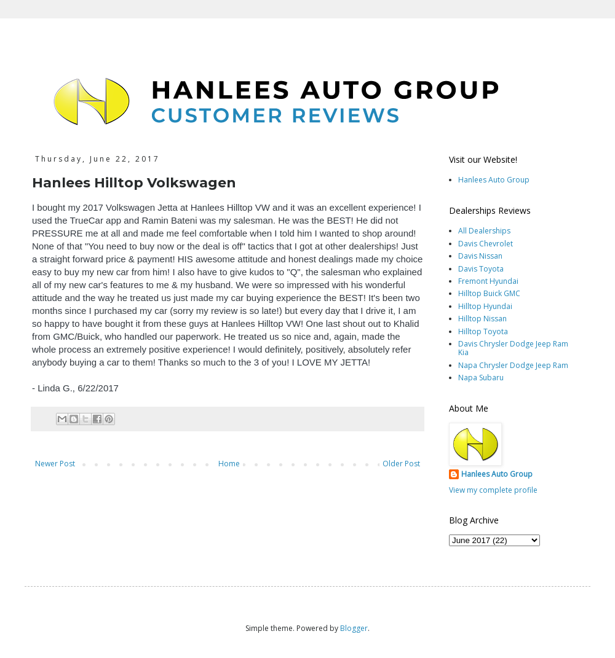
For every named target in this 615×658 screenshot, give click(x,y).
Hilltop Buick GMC (489, 293)
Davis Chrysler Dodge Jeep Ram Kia (513, 348)
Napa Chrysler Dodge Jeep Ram (513, 365)
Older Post (401, 463)
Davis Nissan (480, 256)
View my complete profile (493, 490)
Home (229, 463)
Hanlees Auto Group (494, 179)
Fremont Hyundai (488, 281)
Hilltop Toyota (483, 331)
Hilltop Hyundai (485, 306)
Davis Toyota (481, 269)
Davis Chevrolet (485, 243)
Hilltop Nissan (482, 318)
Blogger (354, 628)
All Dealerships (484, 230)
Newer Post (55, 463)
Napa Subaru (481, 377)
